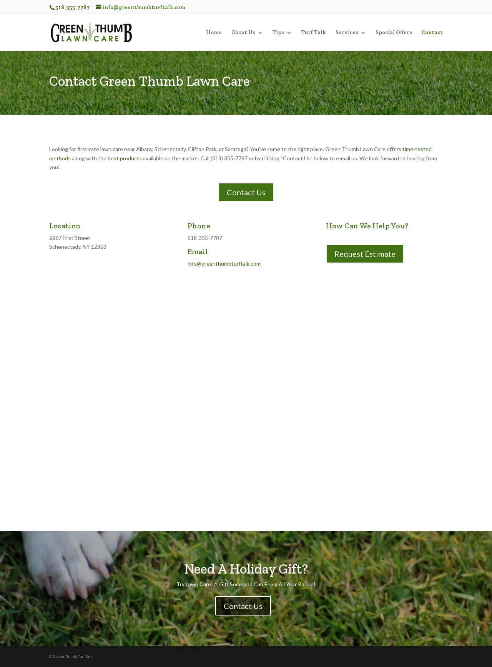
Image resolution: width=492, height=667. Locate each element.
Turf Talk (313, 33)
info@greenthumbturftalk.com (224, 263)
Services (347, 33)
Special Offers (394, 33)
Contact (432, 33)
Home (214, 33)
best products (125, 158)
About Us (243, 33)
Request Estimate (365, 253)
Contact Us (246, 192)
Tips (278, 33)
